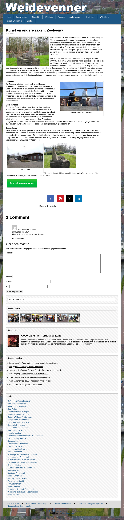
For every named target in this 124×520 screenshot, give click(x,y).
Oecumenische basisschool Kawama (22, 466)
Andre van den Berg (17, 374)
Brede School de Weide (17, 410)
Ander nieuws (74, 17)
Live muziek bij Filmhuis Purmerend (29, 370)
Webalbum (49, 17)
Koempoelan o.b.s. (15, 445)
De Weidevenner (55, 514)
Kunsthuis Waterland (16, 450)
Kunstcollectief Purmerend (18, 447)
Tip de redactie (13, 507)
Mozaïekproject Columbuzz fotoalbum (22, 458)
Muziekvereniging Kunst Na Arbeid (21, 463)
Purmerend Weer (14, 474)
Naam (9, 280)
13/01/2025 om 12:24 (20, 232)
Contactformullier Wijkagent (18, 415)
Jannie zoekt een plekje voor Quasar (43, 367)
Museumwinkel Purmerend (18, 461)
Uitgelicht (35, 17)
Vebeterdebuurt (14, 490)
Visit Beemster (13, 498)
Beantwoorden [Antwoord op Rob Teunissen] (18, 238)
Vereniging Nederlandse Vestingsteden (23, 495)
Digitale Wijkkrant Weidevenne (20, 421)
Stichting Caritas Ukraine (17, 482)
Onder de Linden (14, 469)
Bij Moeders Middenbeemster (19, 405)
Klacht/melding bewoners (17, 442)
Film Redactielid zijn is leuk (18, 426)
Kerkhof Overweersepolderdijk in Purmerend (25, 439)
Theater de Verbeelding (17, 485)
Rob (10, 370)
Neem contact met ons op (36, 507)
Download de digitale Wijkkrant (91, 507)
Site (7, 290)
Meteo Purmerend (15, 455)
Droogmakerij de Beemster (18, 423)
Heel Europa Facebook (17, 434)
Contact (30, 21)
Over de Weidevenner (62, 507)
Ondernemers (21, 17)
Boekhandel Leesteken (17, 407)
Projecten (90, 17)
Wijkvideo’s (104, 17)
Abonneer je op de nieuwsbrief (19, 510)
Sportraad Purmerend (16, 477)
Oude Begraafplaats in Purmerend (21, 471)
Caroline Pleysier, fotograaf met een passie (45, 374)
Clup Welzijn (12, 413)
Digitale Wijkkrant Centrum (18, 418)
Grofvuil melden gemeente (18, 431)
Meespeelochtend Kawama (18, 453)
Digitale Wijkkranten (14, 21)
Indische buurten (14, 437)
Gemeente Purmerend (16, 429)
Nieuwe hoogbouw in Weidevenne (34, 377)
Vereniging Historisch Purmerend (20, 493)
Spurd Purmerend (15, 479)
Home (9, 17)
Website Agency (68, 516)
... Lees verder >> (85, 347)
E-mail (9, 285)
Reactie (9, 253)
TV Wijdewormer (14, 487)
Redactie (61, 17)
